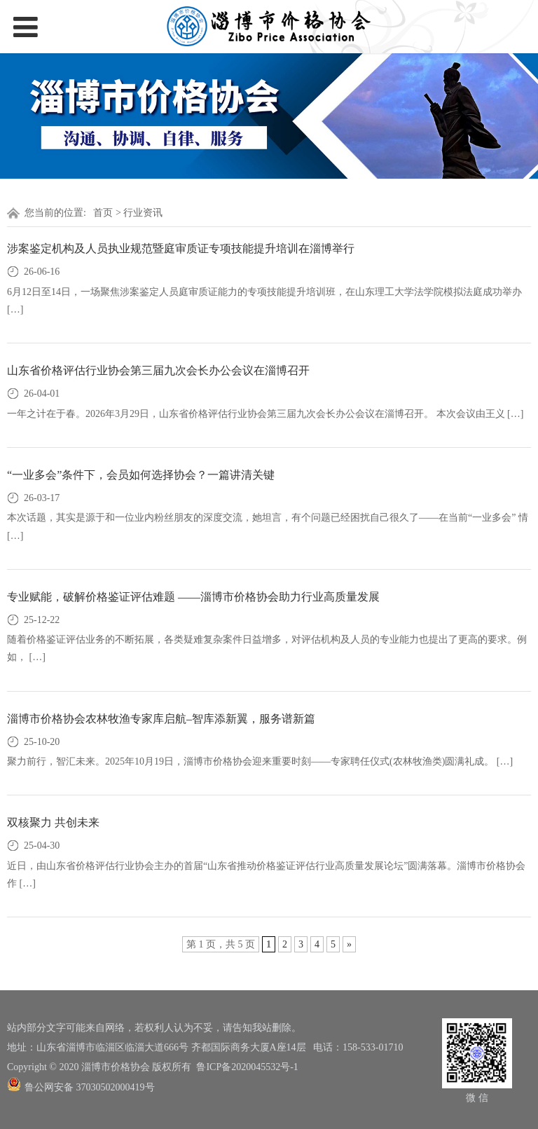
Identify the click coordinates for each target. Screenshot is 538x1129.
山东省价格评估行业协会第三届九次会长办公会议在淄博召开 (158, 370)
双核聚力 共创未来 (53, 822)
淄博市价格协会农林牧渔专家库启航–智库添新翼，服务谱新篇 (161, 719)
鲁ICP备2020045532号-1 (247, 1067)
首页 (103, 212)
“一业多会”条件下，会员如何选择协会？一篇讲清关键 (141, 475)
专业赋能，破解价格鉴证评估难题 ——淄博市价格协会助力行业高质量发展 (193, 597)
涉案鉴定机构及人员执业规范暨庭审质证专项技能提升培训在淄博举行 (180, 248)
